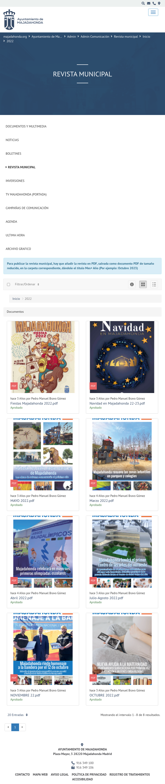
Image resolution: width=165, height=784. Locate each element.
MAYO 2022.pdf (22, 500)
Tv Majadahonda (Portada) (26, 194)
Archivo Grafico (18, 249)
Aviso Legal (60, 774)
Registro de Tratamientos (129, 774)
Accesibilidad (82, 779)
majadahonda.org (15, 36)
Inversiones (15, 181)
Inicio (146, 36)
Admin (71, 36)
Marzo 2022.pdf (102, 500)
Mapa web (40, 774)
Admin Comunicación (95, 36)
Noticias (12, 140)
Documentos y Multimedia (26, 126)
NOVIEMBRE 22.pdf (25, 695)
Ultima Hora (15, 235)
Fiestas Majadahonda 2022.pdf (34, 403)
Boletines (13, 153)
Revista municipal (126, 36)
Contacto (22, 774)
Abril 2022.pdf (21, 598)
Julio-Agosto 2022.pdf (106, 598)
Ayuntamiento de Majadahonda (53, 36)
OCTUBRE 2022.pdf (104, 695)
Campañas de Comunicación (27, 208)
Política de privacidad (89, 774)
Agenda (11, 222)
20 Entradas (17, 715)
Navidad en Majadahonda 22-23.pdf (117, 403)
